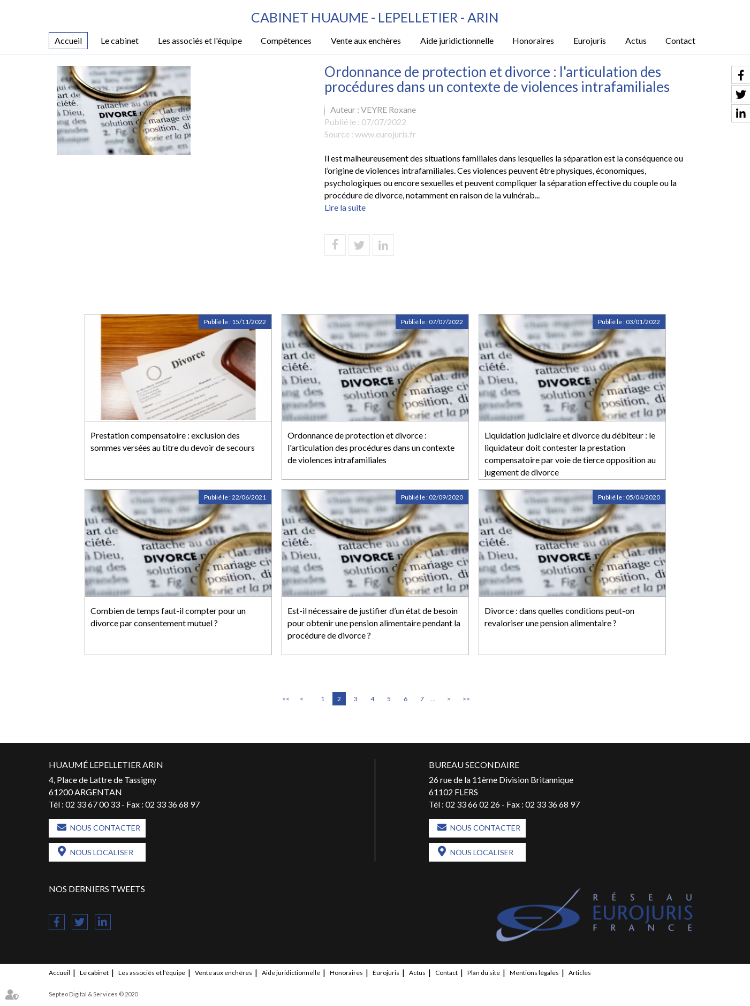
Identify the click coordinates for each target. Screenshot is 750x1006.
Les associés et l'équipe (200, 40)
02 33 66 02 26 (472, 804)
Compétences (286, 40)
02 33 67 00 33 (92, 804)
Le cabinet (120, 40)
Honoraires (533, 40)
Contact (680, 40)
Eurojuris (589, 40)
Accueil (68, 40)
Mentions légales (534, 973)
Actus (636, 40)
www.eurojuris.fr (385, 134)
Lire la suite (345, 207)
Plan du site (483, 973)
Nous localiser (101, 852)
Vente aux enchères (366, 40)
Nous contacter (105, 827)
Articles (580, 973)
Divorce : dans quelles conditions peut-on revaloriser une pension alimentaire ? (559, 616)
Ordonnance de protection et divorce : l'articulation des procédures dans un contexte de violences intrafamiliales (370, 447)
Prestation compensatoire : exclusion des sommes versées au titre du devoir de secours (172, 441)
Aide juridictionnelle (457, 40)
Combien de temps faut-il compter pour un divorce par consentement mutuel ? (168, 616)
